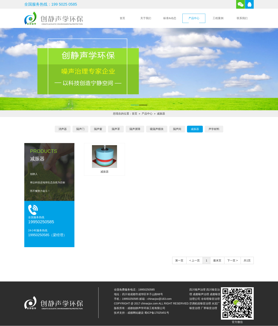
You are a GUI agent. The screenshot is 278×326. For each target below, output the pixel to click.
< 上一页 (194, 260)
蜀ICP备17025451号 (156, 312)
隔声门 (80, 129)
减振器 (161, 113)
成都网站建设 (135, 312)
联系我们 (242, 18)
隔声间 (177, 129)
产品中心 (194, 18)
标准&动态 (169, 18)
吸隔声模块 (156, 129)
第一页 (179, 260)
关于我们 (145, 18)
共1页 (247, 260)
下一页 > (232, 260)
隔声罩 (116, 129)
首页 (122, 18)
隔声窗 (98, 129)
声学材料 (214, 129)
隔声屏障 (135, 129)
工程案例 (218, 18)
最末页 (217, 260)
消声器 (63, 129)
